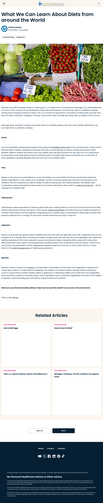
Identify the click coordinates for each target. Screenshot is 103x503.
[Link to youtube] (40, 456)
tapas (31, 267)
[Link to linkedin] (54, 456)
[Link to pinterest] (59, 456)
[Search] (99, 3)
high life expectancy (21, 248)
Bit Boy (16, 297)
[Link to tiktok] (63, 456)
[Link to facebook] (49, 456)
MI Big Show (21, 37)
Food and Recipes (8, 37)
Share (63, 430)
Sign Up (40, 430)
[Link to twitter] (44, 456)
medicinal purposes (84, 185)
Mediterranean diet (61, 147)
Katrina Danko (14, 27)
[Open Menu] (4, 3)
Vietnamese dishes (56, 210)
